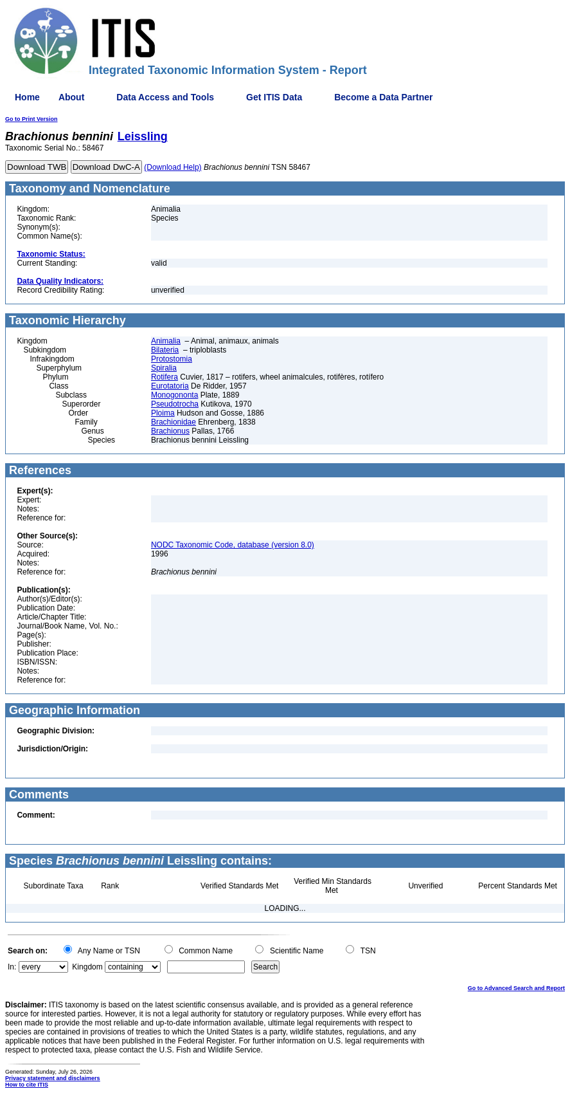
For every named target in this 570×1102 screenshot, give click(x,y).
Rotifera (164, 376)
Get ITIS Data (274, 97)
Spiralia (164, 367)
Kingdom (87, 966)
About (71, 97)
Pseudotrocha (175, 404)
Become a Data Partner (383, 97)
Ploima (163, 413)
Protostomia (171, 358)
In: (12, 966)
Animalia (166, 340)
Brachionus (170, 431)
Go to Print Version (31, 119)
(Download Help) (172, 167)
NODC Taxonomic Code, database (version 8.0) (232, 544)
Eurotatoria (170, 385)
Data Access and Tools (165, 97)
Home (27, 97)
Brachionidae (173, 422)
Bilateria (165, 349)
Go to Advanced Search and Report (516, 988)
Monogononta (174, 394)
